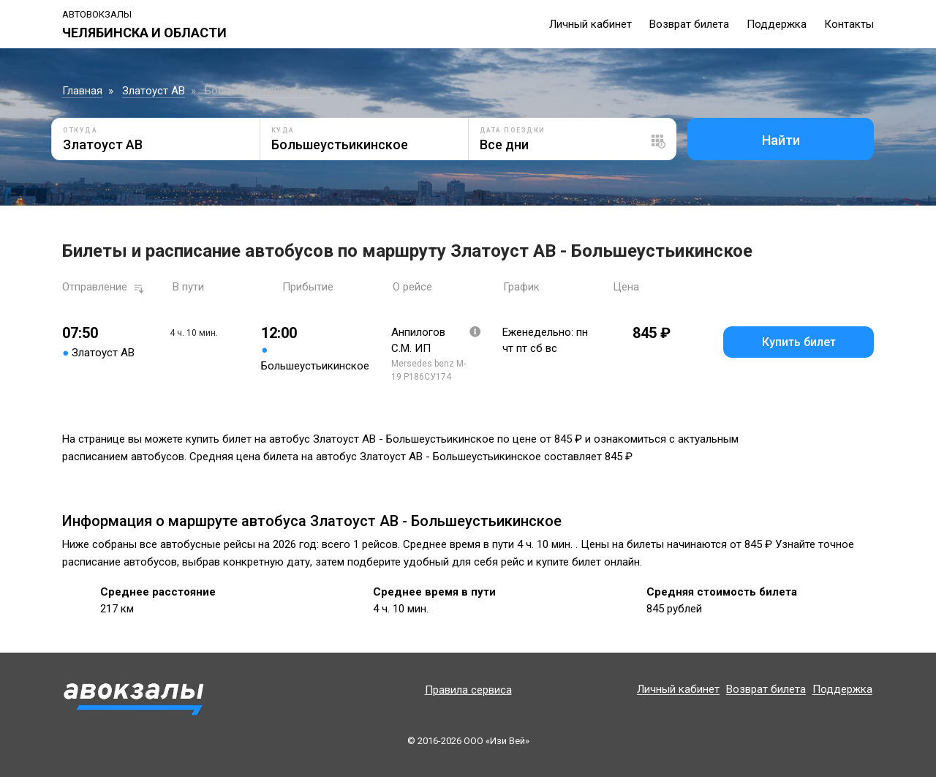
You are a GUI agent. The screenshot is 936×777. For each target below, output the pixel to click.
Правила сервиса (468, 690)
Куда (283, 130)
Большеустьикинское (259, 90)
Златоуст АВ (153, 90)
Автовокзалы (97, 14)
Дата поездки (513, 130)
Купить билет (799, 342)
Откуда (80, 130)
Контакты (849, 24)
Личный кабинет (590, 24)
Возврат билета (689, 24)
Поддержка (777, 24)
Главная (82, 90)
